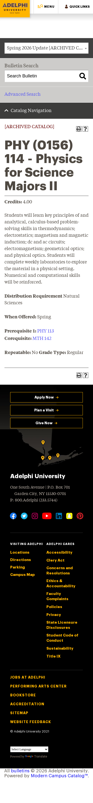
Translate (36, 756)
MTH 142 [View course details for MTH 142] (41, 338)
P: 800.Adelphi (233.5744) (33, 499)
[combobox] (46, 48)
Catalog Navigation (31, 111)
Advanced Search (22, 94)
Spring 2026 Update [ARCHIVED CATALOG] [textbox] (47, 48)
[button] (45, 7)
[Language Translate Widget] (29, 749)
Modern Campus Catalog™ (59, 776)
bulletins (20, 771)
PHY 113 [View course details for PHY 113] (45, 331)
